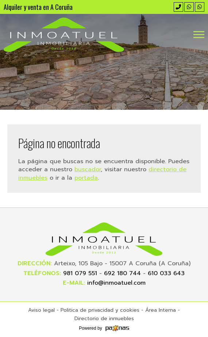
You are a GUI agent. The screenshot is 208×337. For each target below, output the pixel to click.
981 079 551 (80, 273)
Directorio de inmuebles (104, 318)
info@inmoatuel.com (116, 282)
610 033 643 (166, 273)
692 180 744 (122, 273)
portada (86, 177)
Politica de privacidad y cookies (100, 310)
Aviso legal (41, 310)
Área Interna (160, 310)
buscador (87, 169)
